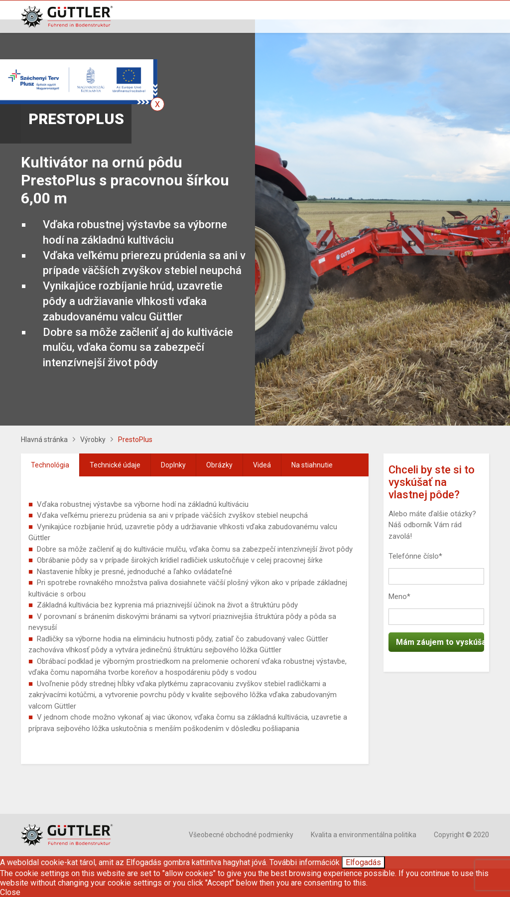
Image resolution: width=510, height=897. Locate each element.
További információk (304, 862)
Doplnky (173, 465)
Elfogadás (363, 862)
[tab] (50, 464)
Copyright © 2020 (461, 835)
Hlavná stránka (44, 440)
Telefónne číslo (415, 556)
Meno (399, 596)
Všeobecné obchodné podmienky (241, 835)
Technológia (50, 465)
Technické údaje (115, 465)
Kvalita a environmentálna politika (363, 835)
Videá (262, 465)
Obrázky (219, 465)
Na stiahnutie (312, 465)
